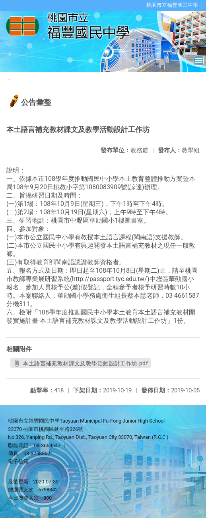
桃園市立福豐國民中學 (172, 5)
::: (8, 80)
